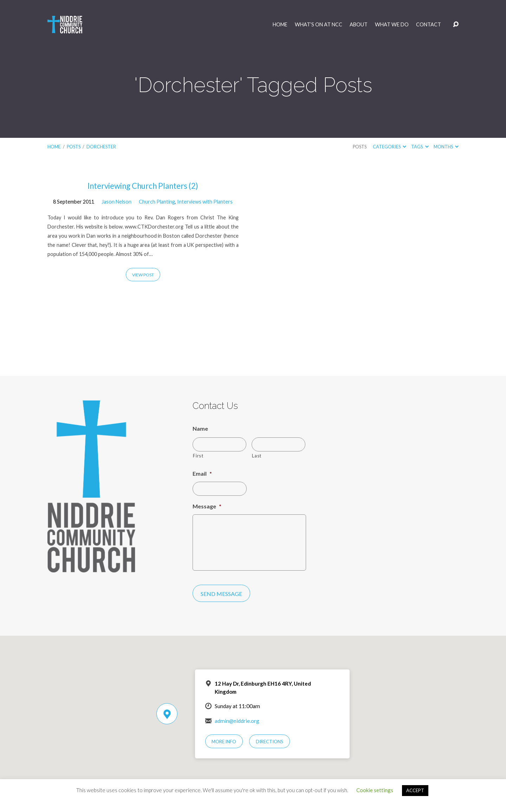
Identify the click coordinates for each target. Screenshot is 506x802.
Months (446, 146)
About (359, 24)
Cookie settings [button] (374, 790)
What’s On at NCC (318, 24)
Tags (419, 146)
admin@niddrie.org (237, 721)
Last (256, 455)
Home (280, 24)
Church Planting (157, 202)
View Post (143, 274)
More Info (224, 741)
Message (207, 506)
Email (202, 473)
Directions (269, 741)
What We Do (392, 24)
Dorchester (101, 146)
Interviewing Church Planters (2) (142, 186)
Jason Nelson (116, 202)
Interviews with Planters (205, 202)
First (198, 455)
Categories (389, 146)
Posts (73, 146)
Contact (428, 24)
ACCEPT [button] (415, 790)
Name (200, 428)
